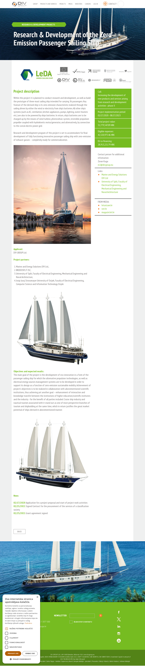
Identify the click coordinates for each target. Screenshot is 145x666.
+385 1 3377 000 (43, 622)
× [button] (37, 597)
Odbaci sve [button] (30, 653)
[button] (21, 659)
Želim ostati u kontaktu (83, 622)
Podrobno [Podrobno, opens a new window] (28, 623)
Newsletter (60, 616)
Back (19, 531)
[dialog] (21, 629)
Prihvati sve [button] (13, 653)
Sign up (101, 616)
